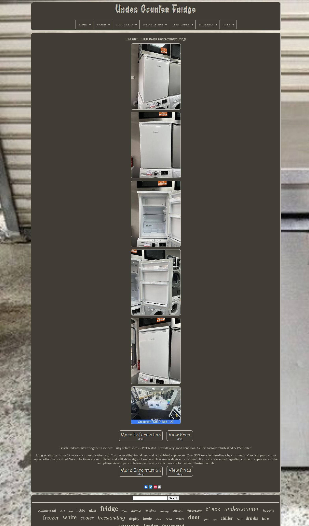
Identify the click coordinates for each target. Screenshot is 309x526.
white (70, 517)
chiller (227, 518)
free (206, 519)
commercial (47, 510)
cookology (164, 511)
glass (92, 510)
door (194, 517)
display (134, 519)
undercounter (241, 508)
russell (178, 510)
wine (180, 518)
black (213, 510)
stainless (150, 510)
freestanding (111, 518)
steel (62, 510)
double (136, 511)
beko (169, 519)
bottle (147, 519)
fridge (109, 508)
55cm (124, 511)
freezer (51, 517)
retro (215, 520)
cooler (87, 518)
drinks (252, 518)
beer (239, 519)
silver (159, 519)
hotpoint (268, 510)
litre (265, 518)
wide (71, 511)
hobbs (81, 510)
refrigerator (194, 510)
